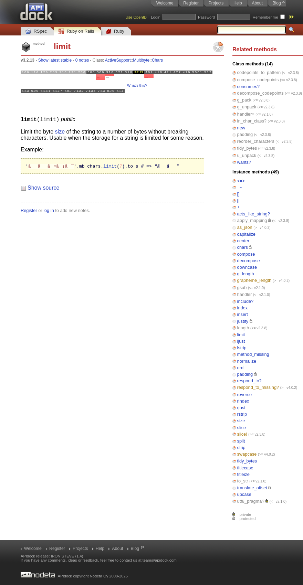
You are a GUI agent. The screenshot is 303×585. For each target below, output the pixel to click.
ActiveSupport (118, 60)
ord (240, 367)
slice (241, 427)
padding (245, 134)
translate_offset (252, 487)
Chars (157, 60)
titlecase (245, 467)
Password (206, 17)
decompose (248, 260)
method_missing (253, 354)
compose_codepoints (258, 79)
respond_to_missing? (258, 387)
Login (155, 17)
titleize (243, 474)
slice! (242, 434)
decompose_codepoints (260, 93)
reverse (244, 394)
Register (191, 3)
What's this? (137, 85)
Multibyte (141, 60)
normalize (246, 361)
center (243, 240)
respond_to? (249, 380)
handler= (245, 114)
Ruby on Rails (76, 31)
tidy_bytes (247, 148)
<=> (241, 180)
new (241, 127)
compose (246, 254)
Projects (216, 3)
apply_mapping (252, 220)
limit (241, 334)
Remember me (265, 17)
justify (243, 321)
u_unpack (247, 155)
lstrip (242, 347)
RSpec (36, 31)
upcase (244, 494)
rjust (241, 407)
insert (242, 314)
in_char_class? (252, 121)
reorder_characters (255, 141)
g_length (245, 273)
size (241, 420)
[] (238, 193)
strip (241, 447)
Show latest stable (55, 60)
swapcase (247, 454)
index (242, 307)
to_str (242, 480)
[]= (239, 200)
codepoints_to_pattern (259, 72)
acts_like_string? (253, 213)
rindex (243, 401)
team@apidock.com (160, 560)
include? (245, 301)
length (243, 327)
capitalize (246, 234)
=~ (239, 187)
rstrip (242, 414)
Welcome (165, 3)
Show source (44, 188)
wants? (244, 162)
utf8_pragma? (250, 501)
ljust (241, 341)
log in (48, 210)
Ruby (115, 31)
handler (244, 294)
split (241, 441)
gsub (242, 287)
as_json (244, 227)
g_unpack (247, 106)
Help (237, 3)
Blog (277, 3)
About (257, 3)
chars (242, 247)
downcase (247, 267)
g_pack (244, 100)
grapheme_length (254, 280)
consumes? (248, 86)
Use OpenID (136, 17)
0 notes (82, 60)
